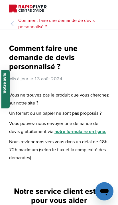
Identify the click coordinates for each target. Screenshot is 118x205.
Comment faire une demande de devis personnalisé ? (56, 23)
